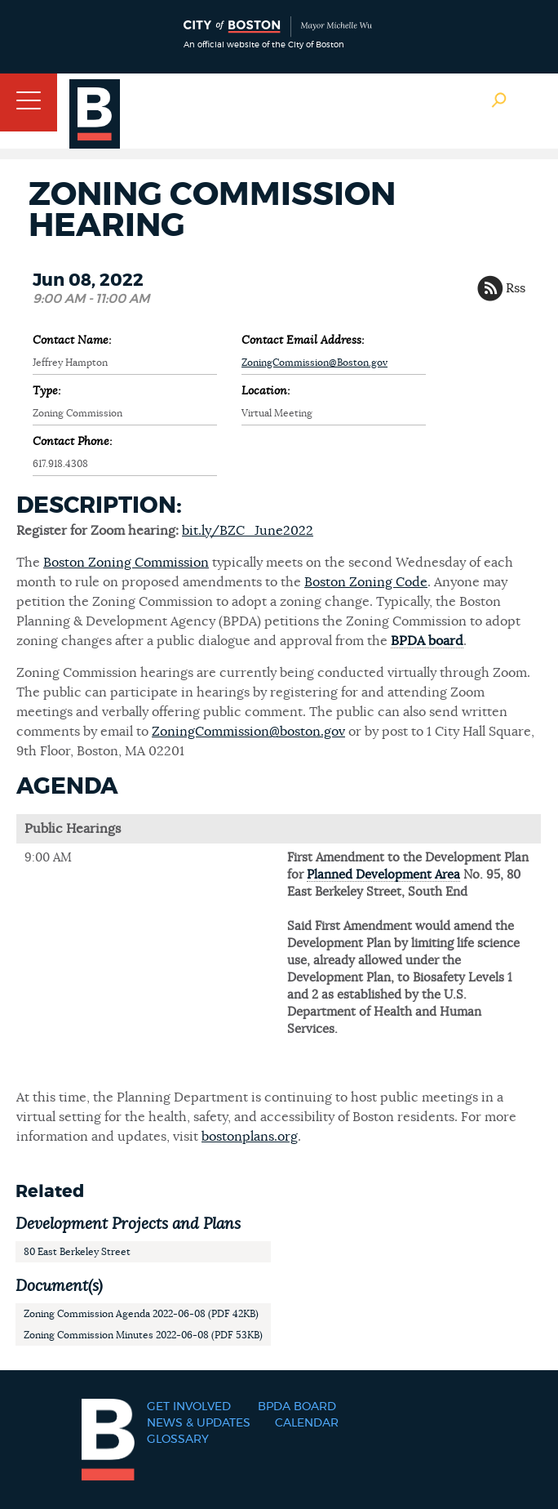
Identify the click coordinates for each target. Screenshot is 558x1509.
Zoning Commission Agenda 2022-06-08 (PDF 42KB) (141, 1314)
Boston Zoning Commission (126, 562)
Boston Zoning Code (365, 582)
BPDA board (427, 641)
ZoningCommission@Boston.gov (314, 362)
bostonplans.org (250, 1136)
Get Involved (189, 1407)
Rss (515, 288)
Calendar (307, 1423)
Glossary (178, 1439)
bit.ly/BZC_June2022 (247, 530)
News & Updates (198, 1423)
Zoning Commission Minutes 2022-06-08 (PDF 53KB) (143, 1335)
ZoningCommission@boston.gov (248, 731)
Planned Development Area (383, 875)
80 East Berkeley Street (77, 1252)
